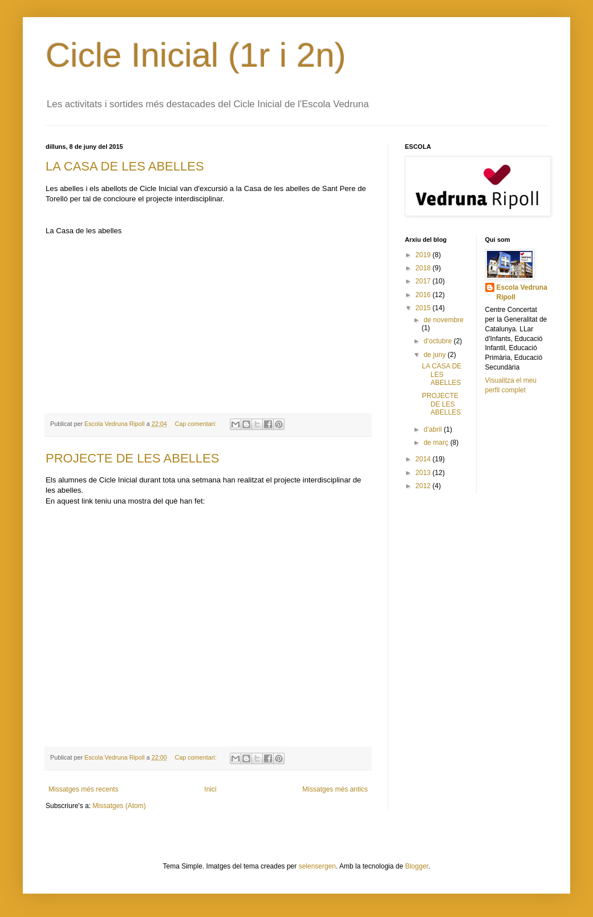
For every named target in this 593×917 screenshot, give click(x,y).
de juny (436, 355)
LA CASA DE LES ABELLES (125, 166)
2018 (424, 268)
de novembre (444, 320)
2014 (424, 459)
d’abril (434, 429)
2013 (424, 473)
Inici (210, 789)
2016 (424, 295)
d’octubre (439, 341)
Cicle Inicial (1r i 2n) (196, 55)
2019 (424, 255)
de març (437, 443)
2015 (424, 308)
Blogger (416, 866)
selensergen (317, 866)
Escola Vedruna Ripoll (522, 292)
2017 (424, 281)
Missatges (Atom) (118, 806)
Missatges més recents (83, 789)
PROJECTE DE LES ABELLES (132, 458)
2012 (424, 486)
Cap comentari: (196, 423)
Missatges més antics (335, 789)
